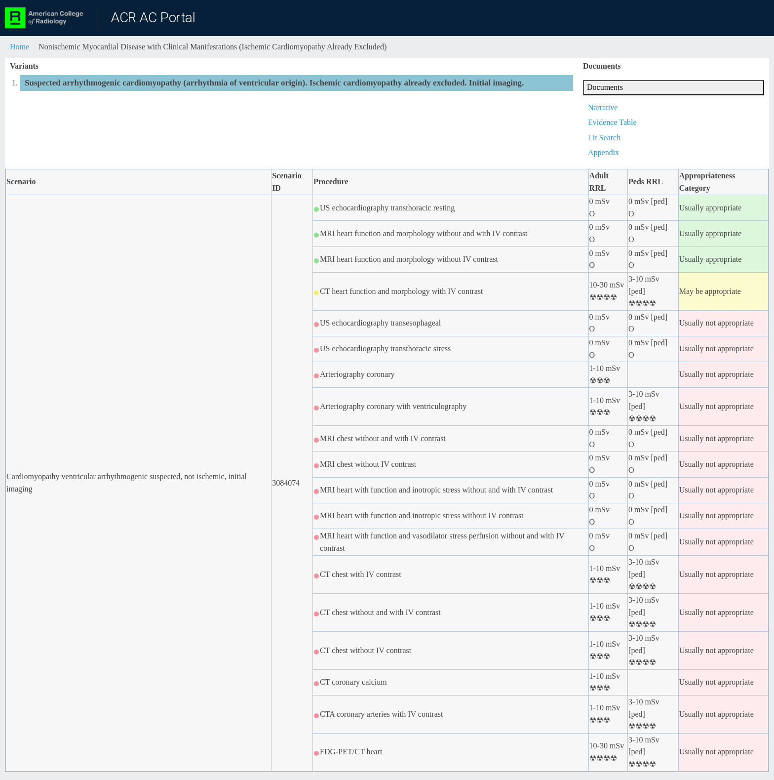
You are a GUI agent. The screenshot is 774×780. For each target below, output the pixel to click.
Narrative (603, 107)
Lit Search (604, 137)
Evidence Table (612, 122)
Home (19, 46)
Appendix (603, 152)
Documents (605, 87)
